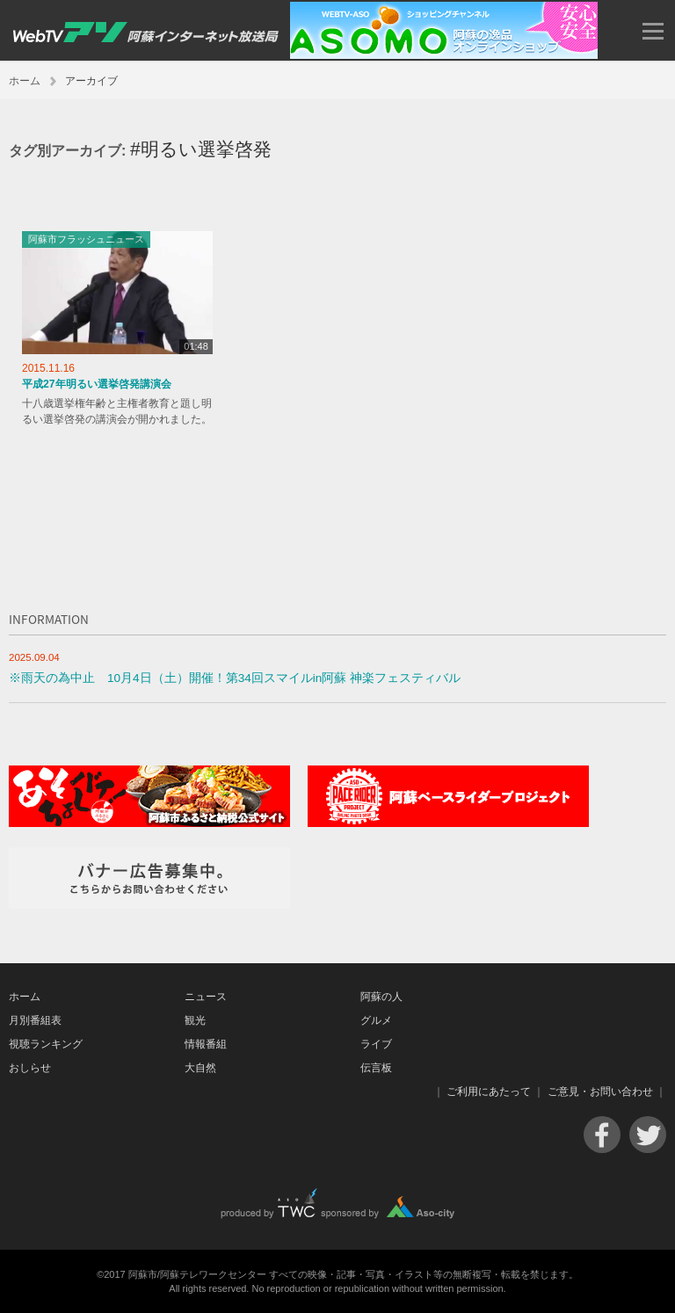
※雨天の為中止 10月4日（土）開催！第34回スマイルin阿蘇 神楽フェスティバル (235, 678)
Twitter (647, 1134)
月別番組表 (35, 1020)
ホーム (24, 81)
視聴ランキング (46, 1044)
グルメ (376, 1020)
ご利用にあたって (488, 1091)
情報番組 (206, 1044)
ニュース (206, 996)
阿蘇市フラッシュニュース (86, 239)
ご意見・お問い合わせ (600, 1091)
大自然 (200, 1068)
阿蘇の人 (381, 996)
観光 (195, 1020)
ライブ (376, 1044)
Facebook (602, 1134)
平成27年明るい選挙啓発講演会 (96, 384)
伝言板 (376, 1068)
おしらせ (30, 1068)
